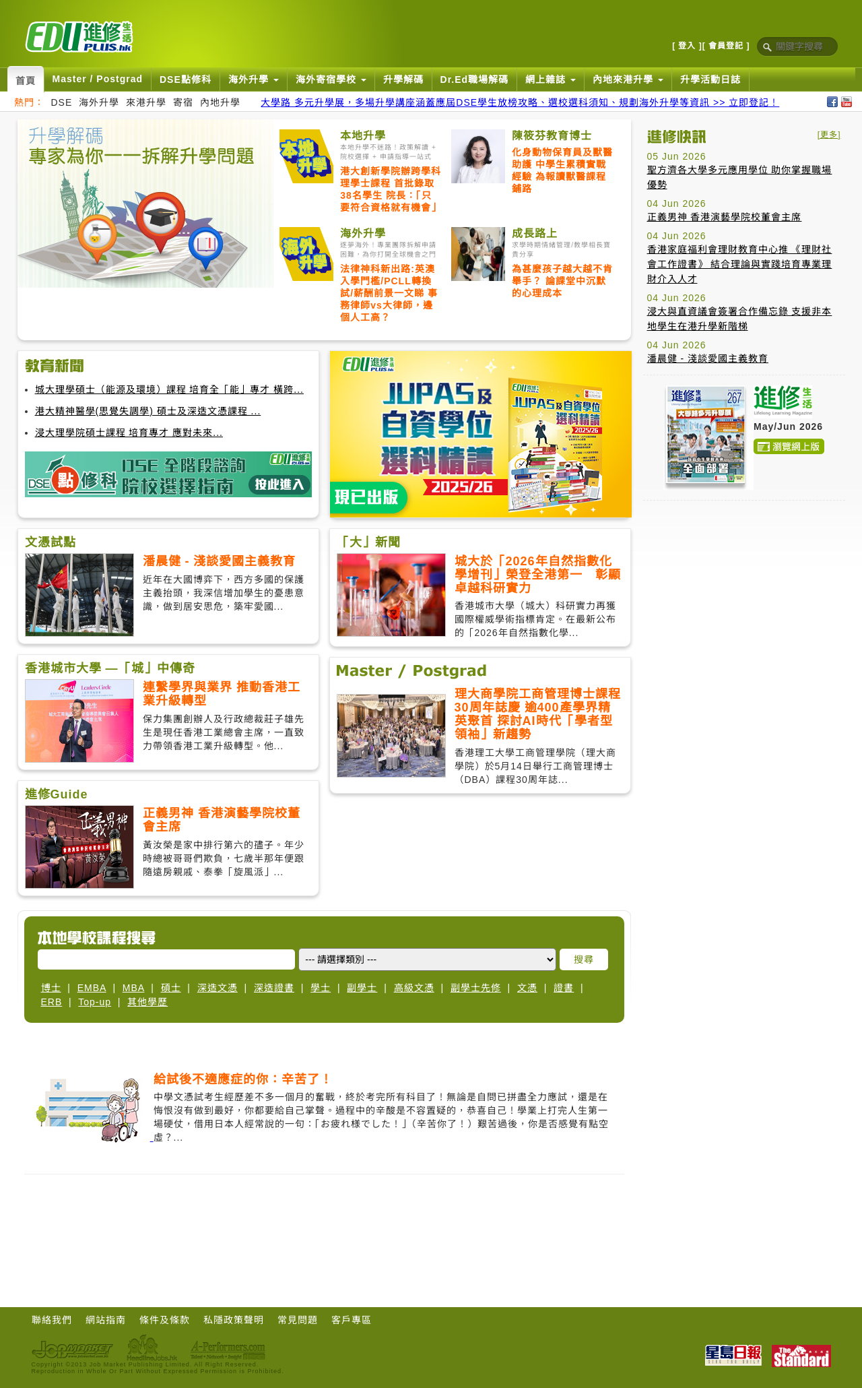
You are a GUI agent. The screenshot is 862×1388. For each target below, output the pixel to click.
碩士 (171, 987)
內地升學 (220, 102)
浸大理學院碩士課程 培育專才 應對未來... (129, 432)
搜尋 (584, 959)
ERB (52, 1002)
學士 (320, 987)
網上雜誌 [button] (550, 79)
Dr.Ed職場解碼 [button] (474, 79)
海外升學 (99, 102)
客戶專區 (351, 1320)
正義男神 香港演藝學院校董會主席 (724, 217)
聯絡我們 (52, 1320)
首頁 (25, 80)
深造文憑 (217, 987)
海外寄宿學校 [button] (331, 79)
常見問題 (297, 1320)
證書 (564, 987)
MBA (134, 987)
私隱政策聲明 (233, 1320)
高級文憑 (414, 987)
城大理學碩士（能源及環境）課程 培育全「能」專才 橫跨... (169, 389)
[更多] (829, 134)
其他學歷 (147, 1002)
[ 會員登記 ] (726, 46)
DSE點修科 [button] (185, 79)
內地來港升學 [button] (628, 79)
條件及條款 (164, 1320)
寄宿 (183, 102)
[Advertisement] (744, 595)
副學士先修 (476, 987)
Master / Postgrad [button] (98, 78)
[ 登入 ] (687, 46)
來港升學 (146, 102)
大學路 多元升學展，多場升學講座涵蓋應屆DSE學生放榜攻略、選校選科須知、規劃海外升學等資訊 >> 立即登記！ (520, 102)
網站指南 (106, 1320)
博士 (51, 987)
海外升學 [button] (253, 79)
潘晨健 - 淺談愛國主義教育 (707, 358)
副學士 (362, 987)
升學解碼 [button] (403, 79)
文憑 (527, 987)
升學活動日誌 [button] (710, 79)
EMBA (91, 987)
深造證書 (274, 987)
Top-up (94, 1002)
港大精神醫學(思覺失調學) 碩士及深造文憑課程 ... (148, 411)
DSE (62, 102)
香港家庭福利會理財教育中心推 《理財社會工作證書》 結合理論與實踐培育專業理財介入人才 (739, 264)
